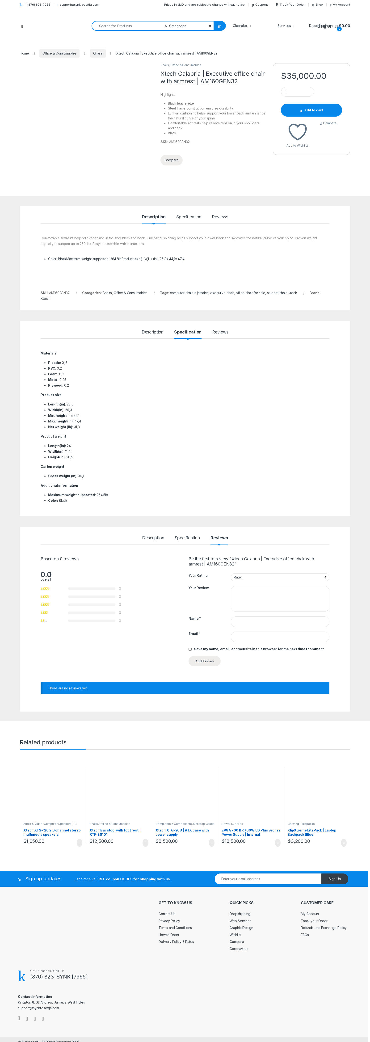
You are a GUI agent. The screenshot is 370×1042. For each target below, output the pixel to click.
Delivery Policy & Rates (176, 911)
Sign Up (335, 848)
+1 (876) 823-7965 (35, 5)
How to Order (169, 904)
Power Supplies (232, 792)
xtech (293, 262)
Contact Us (167, 883)
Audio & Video (32, 792)
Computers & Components (174, 792)
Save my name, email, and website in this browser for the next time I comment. (259, 618)
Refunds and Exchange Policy (324, 897)
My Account (340, 5)
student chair (277, 262)
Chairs (98, 53)
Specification (188, 186)
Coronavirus (239, 917)
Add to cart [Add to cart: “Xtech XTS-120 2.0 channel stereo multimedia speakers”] (79, 812)
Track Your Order (290, 5)
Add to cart (313, 110)
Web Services (240, 890)
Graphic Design (241, 897)
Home (24, 53)
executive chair (222, 262)
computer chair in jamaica (189, 262)
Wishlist (235, 904)
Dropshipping (240, 883)
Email (194, 603)
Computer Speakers (57, 792)
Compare (329, 123)
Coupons (260, 5)
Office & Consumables (59, 53)
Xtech (45, 268)
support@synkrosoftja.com (78, 5)
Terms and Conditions (175, 897)
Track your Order (314, 890)
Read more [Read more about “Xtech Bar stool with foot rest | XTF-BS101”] (145, 812)
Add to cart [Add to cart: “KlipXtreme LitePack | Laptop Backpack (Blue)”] (344, 812)
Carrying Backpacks (301, 792)
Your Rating (198, 544)
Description (154, 186)
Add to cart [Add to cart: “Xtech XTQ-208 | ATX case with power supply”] (211, 812)
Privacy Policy (169, 890)
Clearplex (240, 26)
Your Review (199, 557)
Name (195, 587)
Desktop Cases (203, 792)
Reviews (220, 186)
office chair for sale (250, 262)
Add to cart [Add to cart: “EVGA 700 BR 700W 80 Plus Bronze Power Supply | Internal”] (278, 812)
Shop (317, 5)
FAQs (305, 904)
